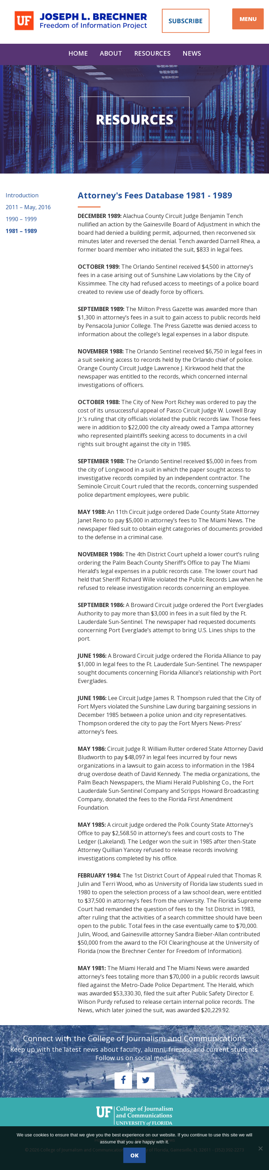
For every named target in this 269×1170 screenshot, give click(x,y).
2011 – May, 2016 (28, 207)
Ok (134, 1155)
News (191, 53)
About (111, 53)
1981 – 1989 (21, 231)
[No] (260, 1148)
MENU (248, 19)
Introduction (22, 195)
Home (78, 53)
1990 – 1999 (21, 219)
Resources (152, 53)
